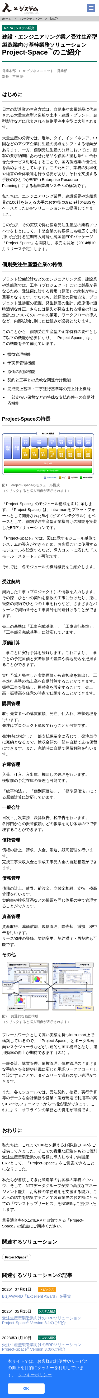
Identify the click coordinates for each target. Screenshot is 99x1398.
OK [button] (26, 1388)
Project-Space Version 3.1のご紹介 (42, 1320)
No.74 (54, 19)
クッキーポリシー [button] (35, 1375)
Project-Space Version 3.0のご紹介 (42, 1346)
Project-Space (16, 1257)
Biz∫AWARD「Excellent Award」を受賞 (36, 1296)
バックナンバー (31, 19)
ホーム (7, 19)
